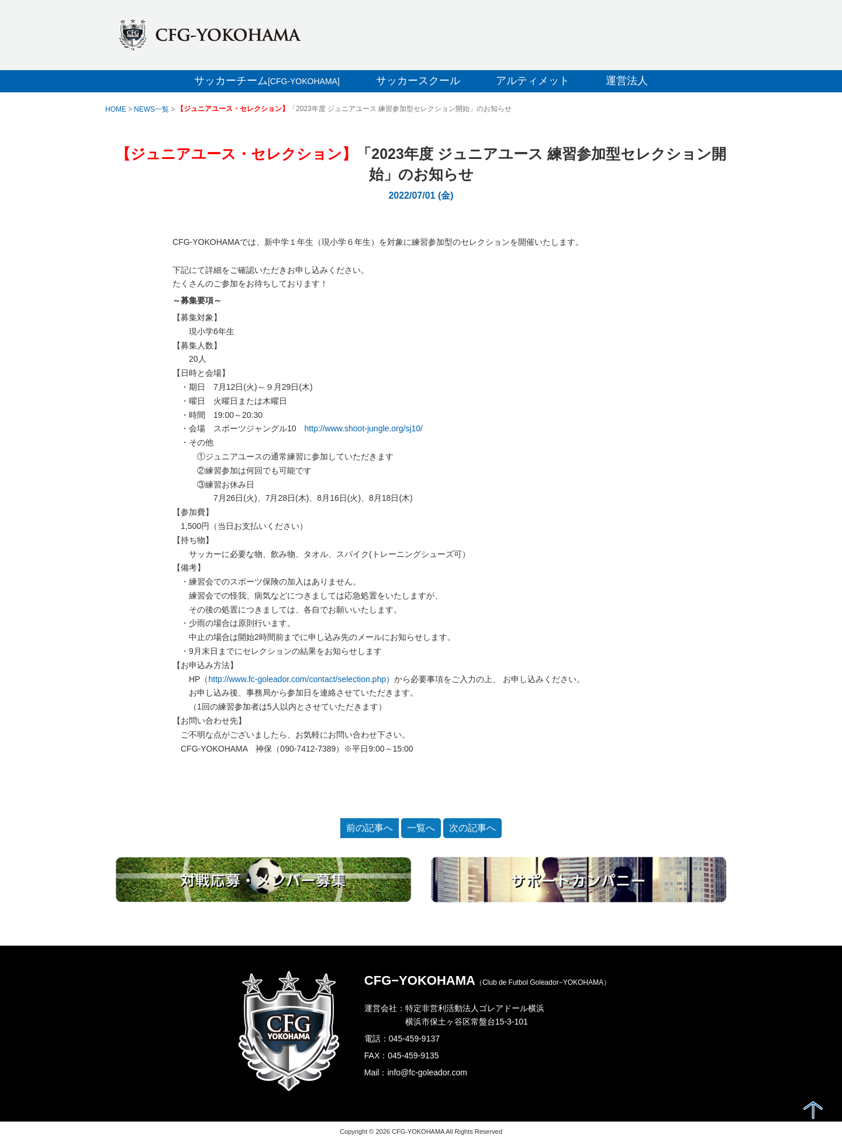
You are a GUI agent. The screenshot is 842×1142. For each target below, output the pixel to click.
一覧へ (421, 828)
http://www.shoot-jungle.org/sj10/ (364, 428)
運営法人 (627, 80)
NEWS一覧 (151, 109)
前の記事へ (369, 828)
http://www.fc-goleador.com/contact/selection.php (297, 679)
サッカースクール (418, 80)
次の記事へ (472, 828)
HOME (115, 109)
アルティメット (533, 80)
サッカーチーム (267, 80)
